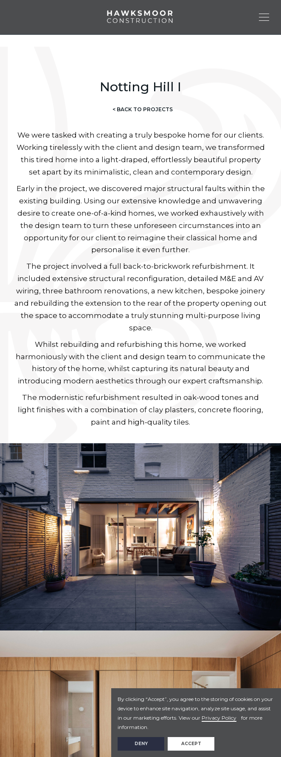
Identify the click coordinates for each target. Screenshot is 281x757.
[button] (267, 17)
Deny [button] (141, 743)
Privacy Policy (219, 718)
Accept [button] (191, 743)
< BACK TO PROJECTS (142, 109)
